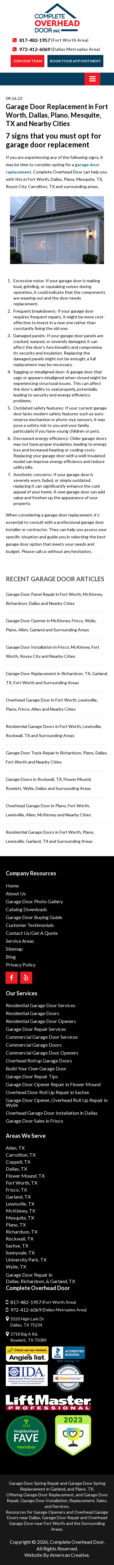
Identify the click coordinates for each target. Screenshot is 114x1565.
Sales (101, 1500)
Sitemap (14, 949)
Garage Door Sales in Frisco (34, 1121)
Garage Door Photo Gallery (34, 901)
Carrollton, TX (21, 1155)
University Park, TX (26, 1259)
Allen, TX (15, 1148)
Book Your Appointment (75, 61)
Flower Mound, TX (25, 1176)
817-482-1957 (53, 40)
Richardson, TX (21, 1231)
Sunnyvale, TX (20, 1252)
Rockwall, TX (19, 1238)
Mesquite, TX (20, 1217)
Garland (57, 1488)
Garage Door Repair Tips (32, 1076)
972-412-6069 (59, 49)
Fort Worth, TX (21, 1183)
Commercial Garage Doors (34, 1045)
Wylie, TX (16, 1266)
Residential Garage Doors (32, 1013)
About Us (16, 893)
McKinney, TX (20, 1210)
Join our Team (27, 61)
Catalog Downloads (26, 909)
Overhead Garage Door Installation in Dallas (52, 1113)
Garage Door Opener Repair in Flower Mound (53, 1084)
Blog (11, 956)
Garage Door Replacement (48, 1494)
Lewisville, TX (20, 1203)
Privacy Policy (21, 964)
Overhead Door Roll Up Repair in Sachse (47, 1092)
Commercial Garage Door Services (42, 1037)
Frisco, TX (16, 1190)
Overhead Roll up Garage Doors (39, 1060)
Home (12, 885)
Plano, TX (16, 1224)
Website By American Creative (56, 1555)
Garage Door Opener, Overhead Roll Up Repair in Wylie (57, 1102)
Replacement (82, 1500)
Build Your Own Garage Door (36, 1068)
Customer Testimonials (30, 925)
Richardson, (33, 1281)
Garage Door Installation (44, 1500)
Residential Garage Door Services (40, 1005)
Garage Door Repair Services (36, 1029)
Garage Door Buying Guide (34, 917)
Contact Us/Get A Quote (32, 933)
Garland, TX (18, 1196)
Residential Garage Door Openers (41, 1021)
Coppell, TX (18, 1162)
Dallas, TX (16, 1169)
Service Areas (20, 941)
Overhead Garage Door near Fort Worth (58, 1520)
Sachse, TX (17, 1245)
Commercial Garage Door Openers (42, 1052)
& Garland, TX (60, 1281)
